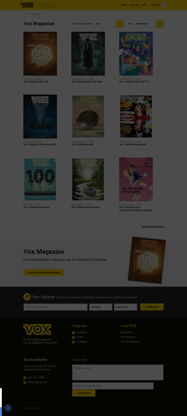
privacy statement (35, 402)
